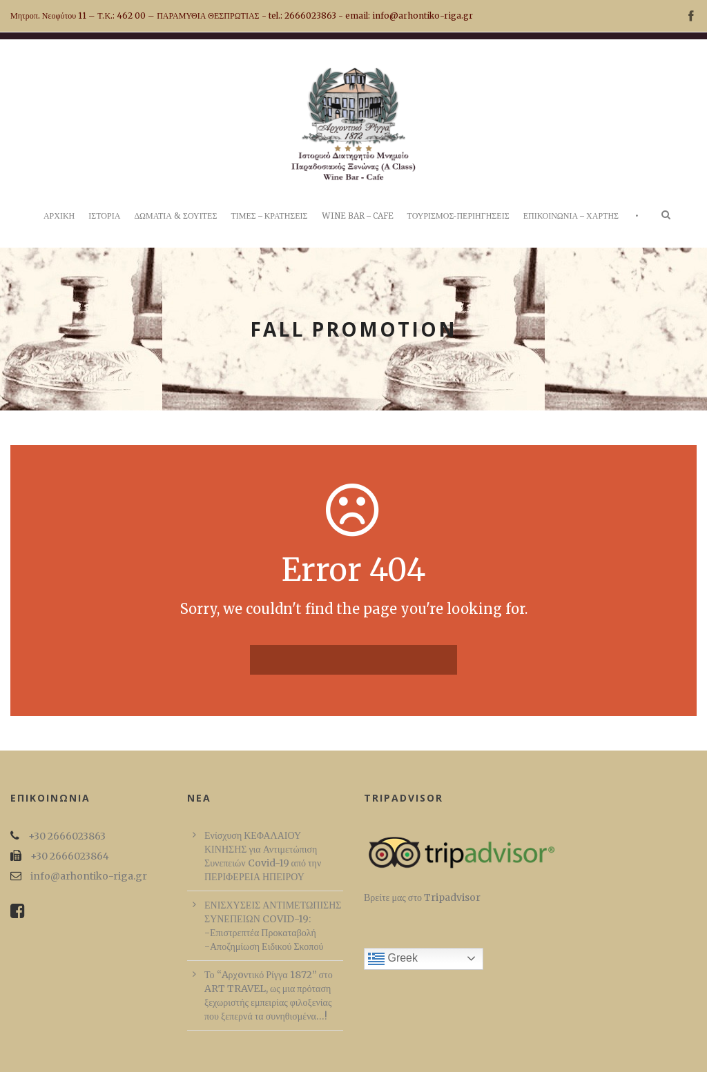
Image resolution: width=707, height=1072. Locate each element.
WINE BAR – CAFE (358, 216)
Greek (393, 959)
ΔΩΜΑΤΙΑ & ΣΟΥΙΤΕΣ (175, 216)
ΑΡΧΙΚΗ (59, 216)
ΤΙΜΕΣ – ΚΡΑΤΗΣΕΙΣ (269, 216)
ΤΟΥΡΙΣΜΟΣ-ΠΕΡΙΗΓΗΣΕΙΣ (458, 216)
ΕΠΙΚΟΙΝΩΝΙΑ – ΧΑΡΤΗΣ (571, 216)
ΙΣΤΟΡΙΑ (104, 216)
